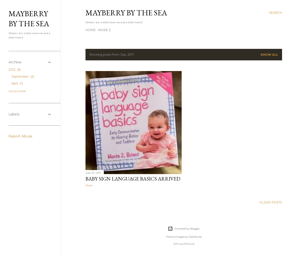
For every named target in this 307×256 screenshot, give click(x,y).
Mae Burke (195, 236)
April (17, 83)
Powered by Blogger (184, 228)
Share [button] (89, 185)
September (23, 77)
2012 (15, 70)
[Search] (275, 13)
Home (90, 30)
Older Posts (270, 202)
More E (104, 30)
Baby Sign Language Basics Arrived (132, 178)
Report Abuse (20, 136)
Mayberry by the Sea (126, 13)
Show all (269, 55)
